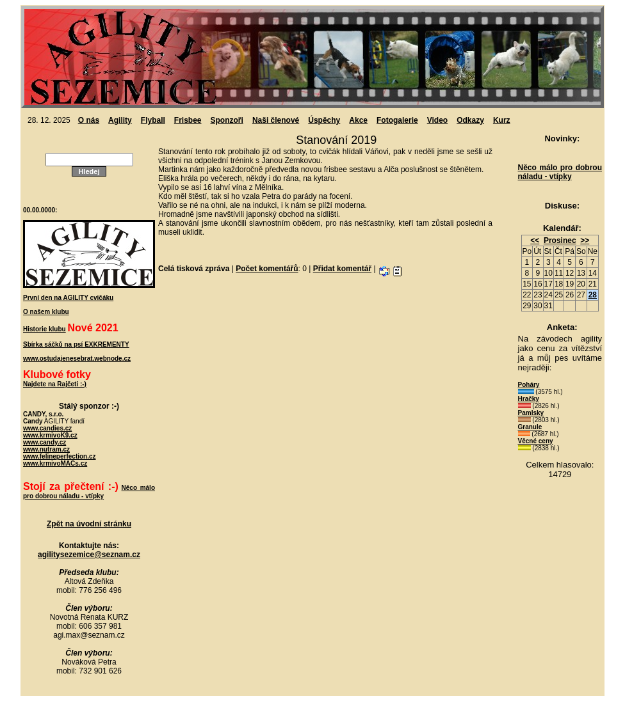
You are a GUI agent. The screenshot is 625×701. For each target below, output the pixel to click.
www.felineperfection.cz (59, 456)
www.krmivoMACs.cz (55, 463)
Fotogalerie (397, 120)
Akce (358, 120)
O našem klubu (46, 311)
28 (592, 294)
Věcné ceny (535, 441)
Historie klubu (44, 329)
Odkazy (470, 120)
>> (584, 240)
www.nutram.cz (46, 449)
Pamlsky (531, 412)
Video (437, 120)
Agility (120, 120)
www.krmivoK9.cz (50, 435)
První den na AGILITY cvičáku (68, 297)
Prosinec (560, 240)
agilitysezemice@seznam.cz (89, 554)
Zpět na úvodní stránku (89, 523)
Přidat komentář (342, 268)
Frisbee (188, 120)
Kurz (501, 120)
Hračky (528, 398)
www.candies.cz (47, 428)
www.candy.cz (44, 442)
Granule (530, 426)
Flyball (153, 120)
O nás (88, 120)
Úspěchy (324, 120)
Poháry (529, 384)
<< (534, 240)
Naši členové (275, 120)
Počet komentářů (267, 268)
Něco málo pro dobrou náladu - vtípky (560, 172)
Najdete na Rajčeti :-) (54, 384)
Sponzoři (227, 120)
